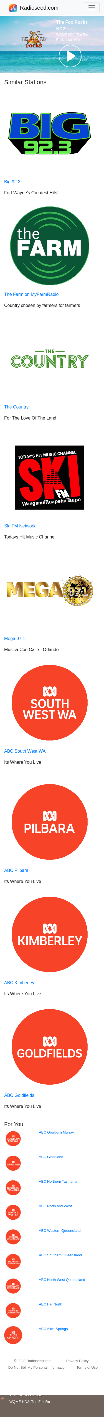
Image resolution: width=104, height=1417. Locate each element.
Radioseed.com (39, 8)
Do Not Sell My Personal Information (37, 1367)
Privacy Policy (77, 1361)
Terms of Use (87, 1367)
